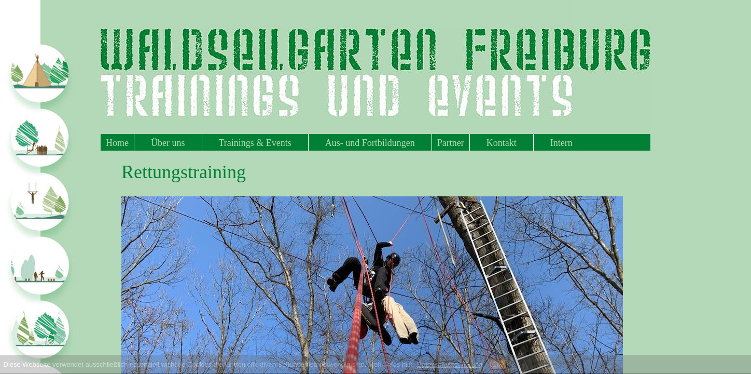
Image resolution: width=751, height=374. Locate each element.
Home (117, 143)
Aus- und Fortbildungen (370, 143)
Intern (561, 143)
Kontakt (501, 143)
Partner (450, 143)
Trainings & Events (255, 143)
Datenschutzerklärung (449, 364)
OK (498, 364)
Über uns (168, 143)
